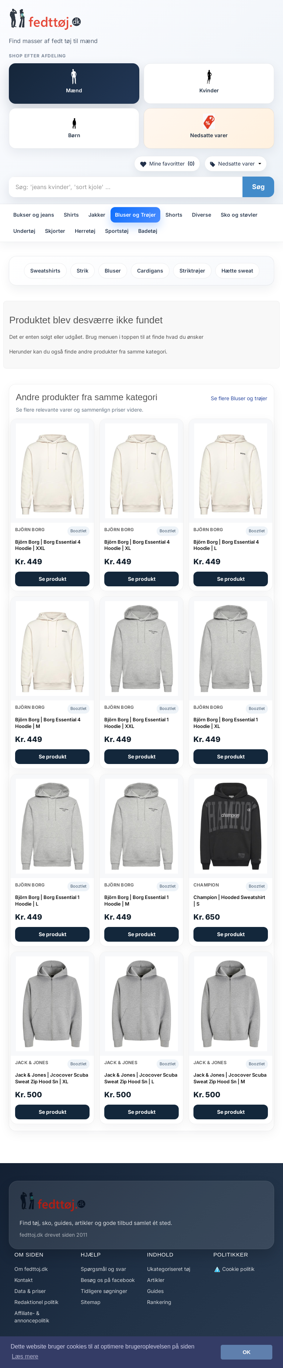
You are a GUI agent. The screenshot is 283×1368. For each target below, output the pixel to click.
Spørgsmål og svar (103, 1269)
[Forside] (45, 19)
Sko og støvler (239, 215)
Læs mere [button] (25, 1356)
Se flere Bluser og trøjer (239, 398)
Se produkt (52, 579)
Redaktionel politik (36, 1302)
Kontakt (23, 1280)
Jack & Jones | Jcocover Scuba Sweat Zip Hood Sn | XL (51, 1078)
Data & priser (30, 1291)
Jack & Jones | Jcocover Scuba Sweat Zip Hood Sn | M (229, 1078)
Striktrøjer (192, 270)
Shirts (71, 215)
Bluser (113, 270)
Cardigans (150, 270)
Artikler (155, 1280)
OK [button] (246, 1352)
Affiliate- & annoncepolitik (31, 1316)
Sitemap (91, 1302)
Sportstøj (117, 231)
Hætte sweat (237, 270)
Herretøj (85, 231)
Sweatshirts (45, 270)
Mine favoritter (167, 163)
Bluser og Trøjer (135, 215)
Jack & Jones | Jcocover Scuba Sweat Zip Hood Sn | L (140, 1078)
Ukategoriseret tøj (168, 1269)
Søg (258, 187)
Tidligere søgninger (104, 1291)
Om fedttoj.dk (31, 1269)
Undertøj (24, 231)
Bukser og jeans (33, 215)
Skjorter (55, 231)
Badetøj (147, 231)
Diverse (201, 215)
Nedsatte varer (235, 163)
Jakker (96, 215)
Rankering (159, 1302)
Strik (82, 270)
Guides (155, 1291)
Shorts (173, 215)
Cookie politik (234, 1269)
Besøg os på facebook (108, 1280)
